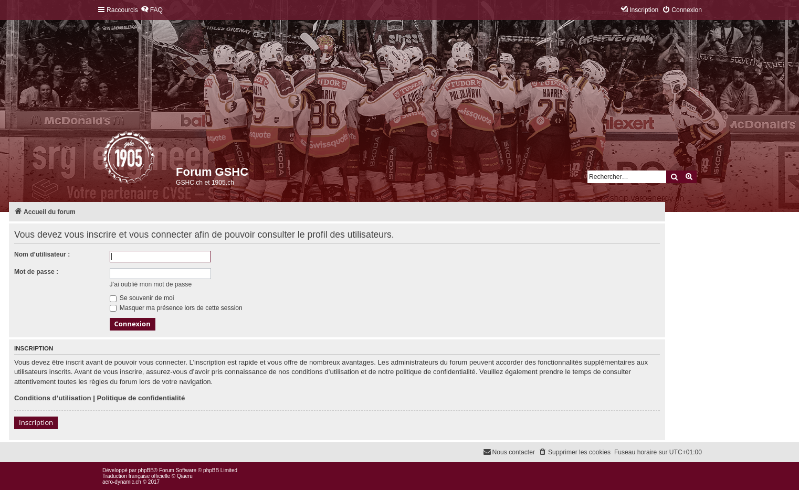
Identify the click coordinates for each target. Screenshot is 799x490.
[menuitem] (152, 10)
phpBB (146, 470)
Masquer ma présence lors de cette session (176, 308)
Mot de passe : (36, 271)
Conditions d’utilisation (52, 398)
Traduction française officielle (136, 476)
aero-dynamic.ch (121, 482)
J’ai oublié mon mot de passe (151, 284)
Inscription (36, 422)
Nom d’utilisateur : (42, 254)
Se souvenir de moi (142, 298)
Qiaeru (185, 476)
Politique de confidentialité (141, 398)
